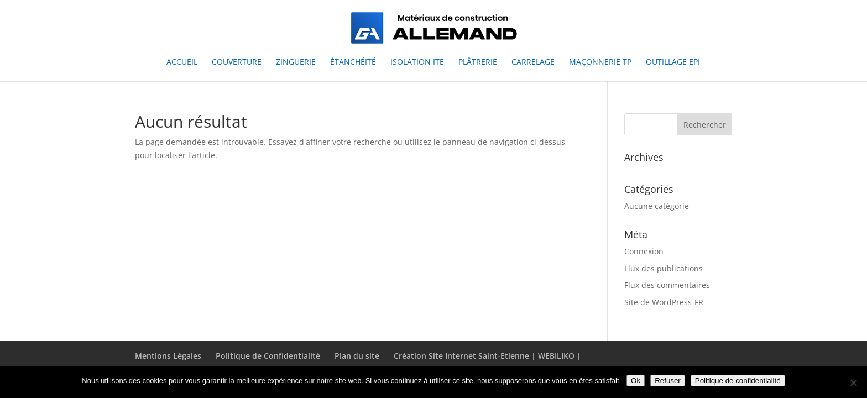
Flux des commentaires (667, 285)
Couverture (237, 62)
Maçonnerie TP (600, 62)
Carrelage (533, 62)
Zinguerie (296, 62)
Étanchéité (353, 62)
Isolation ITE (417, 62)
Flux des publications (663, 268)
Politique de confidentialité (738, 380)
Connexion (644, 251)
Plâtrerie (477, 62)
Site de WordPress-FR (663, 302)
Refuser (668, 380)
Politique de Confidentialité (268, 355)
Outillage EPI (673, 62)
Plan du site (357, 355)
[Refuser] (853, 382)
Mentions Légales (168, 355)
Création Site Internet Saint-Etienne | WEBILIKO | (487, 355)
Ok (635, 380)
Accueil (181, 62)
